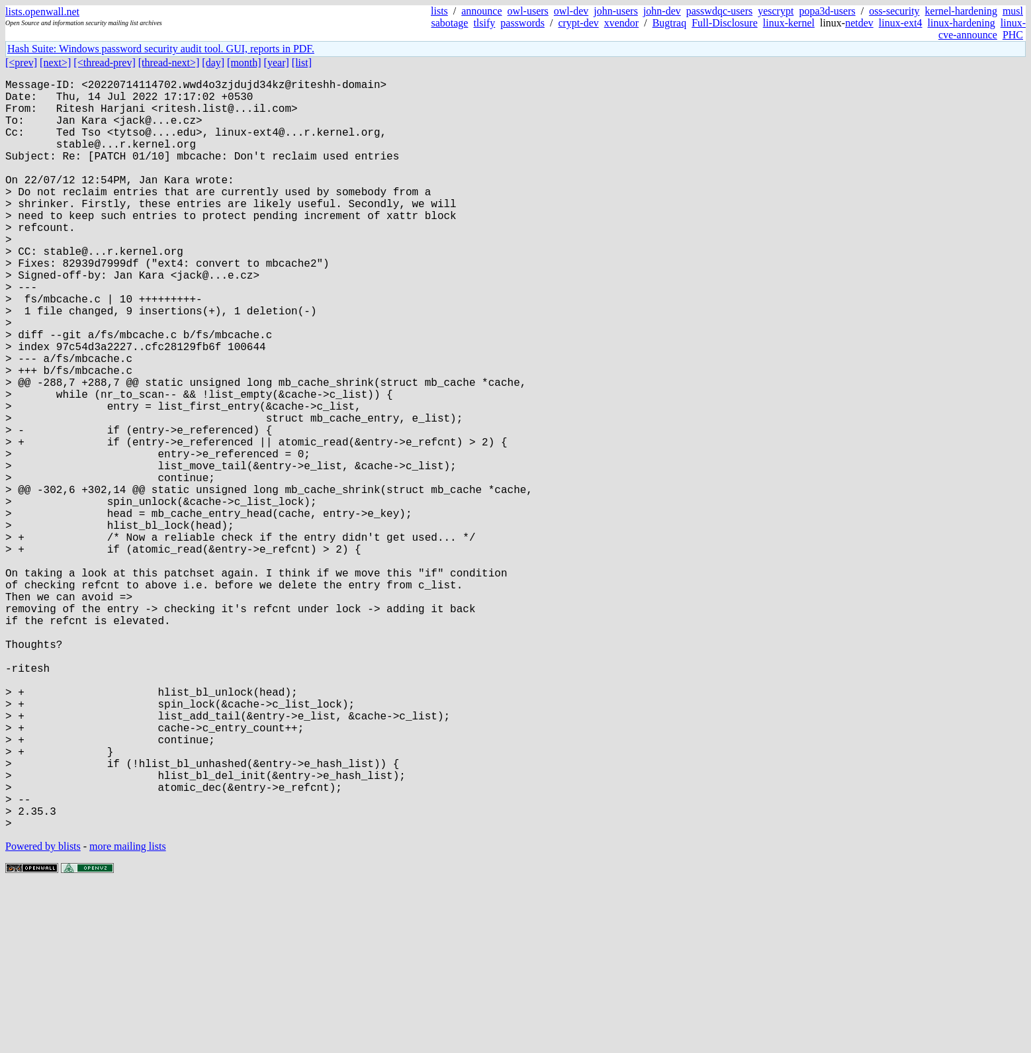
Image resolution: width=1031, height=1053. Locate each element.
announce (481, 11)
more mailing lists (127, 1013)
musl (1013, 11)
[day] (213, 62)
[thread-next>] (169, 62)
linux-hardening (961, 22)
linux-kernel (789, 22)
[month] (244, 62)
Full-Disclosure (725, 22)
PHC (1013, 34)
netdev (859, 22)
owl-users (528, 11)
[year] (276, 62)
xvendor (621, 22)
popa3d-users (827, 11)
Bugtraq (669, 22)
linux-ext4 (900, 22)
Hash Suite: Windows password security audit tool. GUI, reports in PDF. (160, 48)
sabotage (449, 22)
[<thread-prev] (104, 62)
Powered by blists (43, 1013)
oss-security (894, 11)
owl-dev (571, 11)
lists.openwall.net (42, 11)
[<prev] (21, 62)
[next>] (55, 62)
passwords (522, 22)
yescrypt (775, 11)
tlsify (484, 22)
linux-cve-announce (982, 28)
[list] (302, 62)
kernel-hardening (961, 11)
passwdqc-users (719, 11)
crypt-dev (578, 22)
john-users (616, 11)
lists (439, 11)
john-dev (662, 11)
